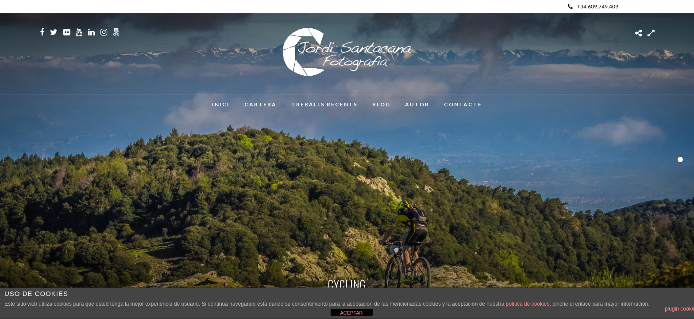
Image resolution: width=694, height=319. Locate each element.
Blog (381, 104)
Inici (221, 104)
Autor (417, 104)
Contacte (463, 104)
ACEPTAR (351, 312)
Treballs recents (324, 104)
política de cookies (528, 304)
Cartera (260, 104)
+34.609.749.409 (593, 6)
